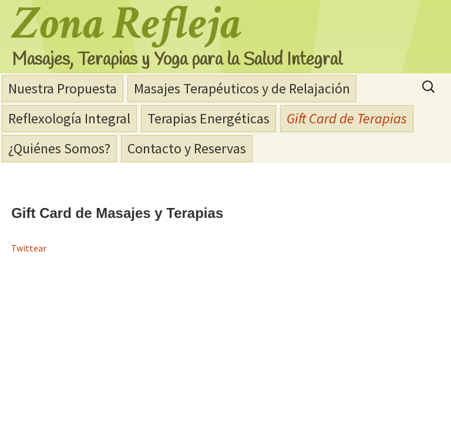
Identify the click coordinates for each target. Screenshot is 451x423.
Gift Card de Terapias (347, 118)
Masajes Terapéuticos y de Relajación (242, 88)
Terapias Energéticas (208, 118)
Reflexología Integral (69, 118)
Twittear (28, 248)
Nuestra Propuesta (62, 88)
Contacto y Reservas (186, 148)
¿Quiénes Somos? (59, 148)
